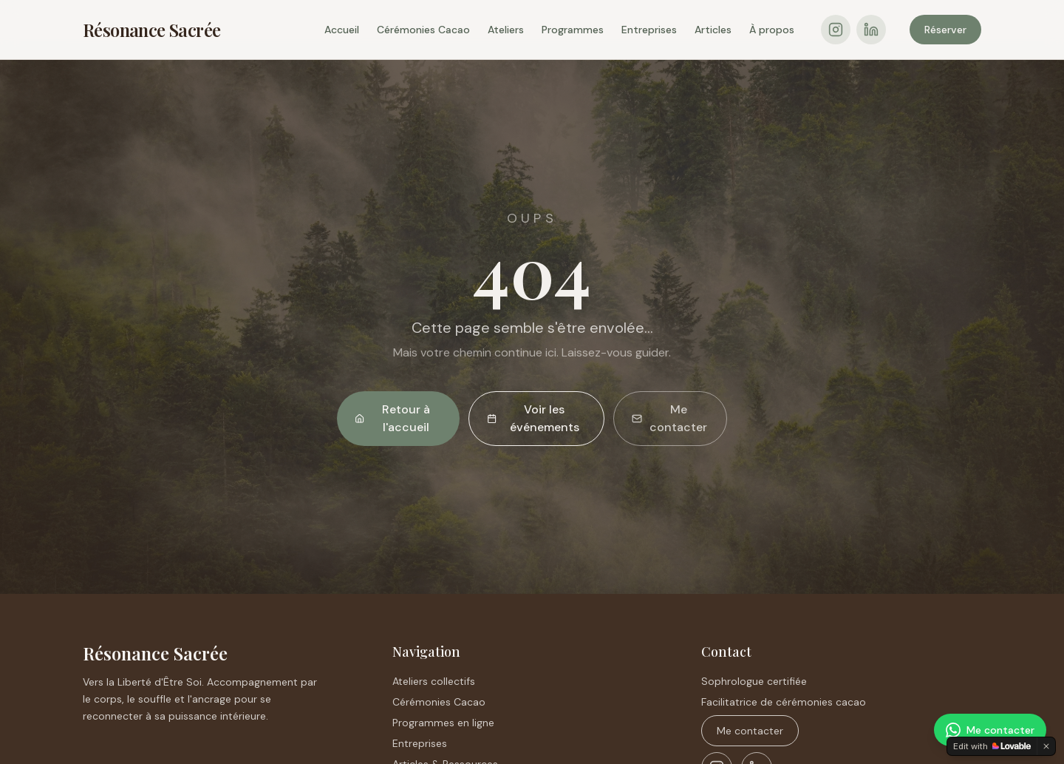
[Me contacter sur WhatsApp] (990, 730)
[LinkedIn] (871, 29)
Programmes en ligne (443, 722)
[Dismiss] (1046, 746)
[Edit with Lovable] (992, 746)
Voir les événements (533, 418)
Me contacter (669, 418)
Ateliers (506, 29)
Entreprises (649, 29)
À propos (771, 29)
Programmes (573, 29)
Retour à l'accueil (392, 418)
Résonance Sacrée (151, 29)
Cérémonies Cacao (423, 29)
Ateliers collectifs (433, 681)
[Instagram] (835, 29)
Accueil (341, 29)
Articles (713, 29)
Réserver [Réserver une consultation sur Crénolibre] (945, 29)
